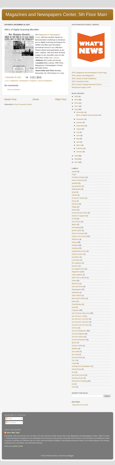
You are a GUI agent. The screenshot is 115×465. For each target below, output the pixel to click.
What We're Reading (79, 381)
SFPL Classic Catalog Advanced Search (86, 84)
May (78, 139)
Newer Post (10, 99)
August (79, 129)
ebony (74, 201)
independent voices (79, 251)
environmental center (79, 213)
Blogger (71, 456)
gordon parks (76, 230)
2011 (76, 106)
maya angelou (77, 275)
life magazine (77, 263)
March (78, 145)
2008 (76, 159)
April (78, 142)
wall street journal (78, 375)
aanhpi (74, 171)
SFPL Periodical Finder (80, 81)
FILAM (74, 219)
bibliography (76, 189)
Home (36, 99)
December (80, 112)
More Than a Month (79, 278)
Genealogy (76, 227)
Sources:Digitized (78, 334)
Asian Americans (78, 180)
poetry (74, 301)
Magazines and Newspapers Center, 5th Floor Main (56, 14)
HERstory (75, 239)
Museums (75, 283)
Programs (33, 81)
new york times (77, 286)
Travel (74, 363)
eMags (74, 207)
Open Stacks (76, 295)
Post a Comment (14, 90)
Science (75, 328)
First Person (76, 222)
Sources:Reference (79, 340)
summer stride (77, 345)
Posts (9, 418)
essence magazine (79, 216)
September (80, 126)
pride (73, 307)
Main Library (54, 58)
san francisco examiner (80, 322)
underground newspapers (81, 366)
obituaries (75, 292)
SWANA (75, 348)
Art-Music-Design (78, 177)
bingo (74, 192)
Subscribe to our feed (80, 405)
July (78, 132)
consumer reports (78, 198)
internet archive (77, 254)
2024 (76, 100)
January (79, 152)
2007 (76, 162)
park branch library (79, 298)
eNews (74, 210)
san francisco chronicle (80, 319)
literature (75, 266)
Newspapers (24, 81)
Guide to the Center (79, 236)
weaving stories (77, 378)
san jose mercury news (80, 325)
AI (72, 174)
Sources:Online (77, 337)
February (79, 148)
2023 (76, 103)
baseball (75, 183)
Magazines (14, 81)
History (74, 242)
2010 (76, 109)
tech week (75, 351)
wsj (73, 384)
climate (74, 195)
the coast (75, 354)
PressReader (76, 304)
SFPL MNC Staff (13, 433)
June (78, 135)
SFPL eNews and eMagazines (83, 75)
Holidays (75, 248)
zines (74, 387)
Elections (75, 204)
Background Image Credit (81, 87)
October (79, 122)
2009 (76, 156)
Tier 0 (74, 360)
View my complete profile (13, 446)
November (80, 119)
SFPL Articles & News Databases (84, 78)
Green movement (78, 233)
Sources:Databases (45, 81)
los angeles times (78, 269)
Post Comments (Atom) (23, 104)
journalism (75, 257)
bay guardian (76, 186)
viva (73, 372)
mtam (74, 281)
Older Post (60, 99)
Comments (11, 422)
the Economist (77, 357)
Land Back (76, 260)
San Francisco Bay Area (81, 313)
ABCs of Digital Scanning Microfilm (89, 115)
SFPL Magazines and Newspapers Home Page (89, 72)
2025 (76, 96)
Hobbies (75, 245)
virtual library (76, 369)
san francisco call (78, 316)
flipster (74, 224)
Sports (74, 343)
